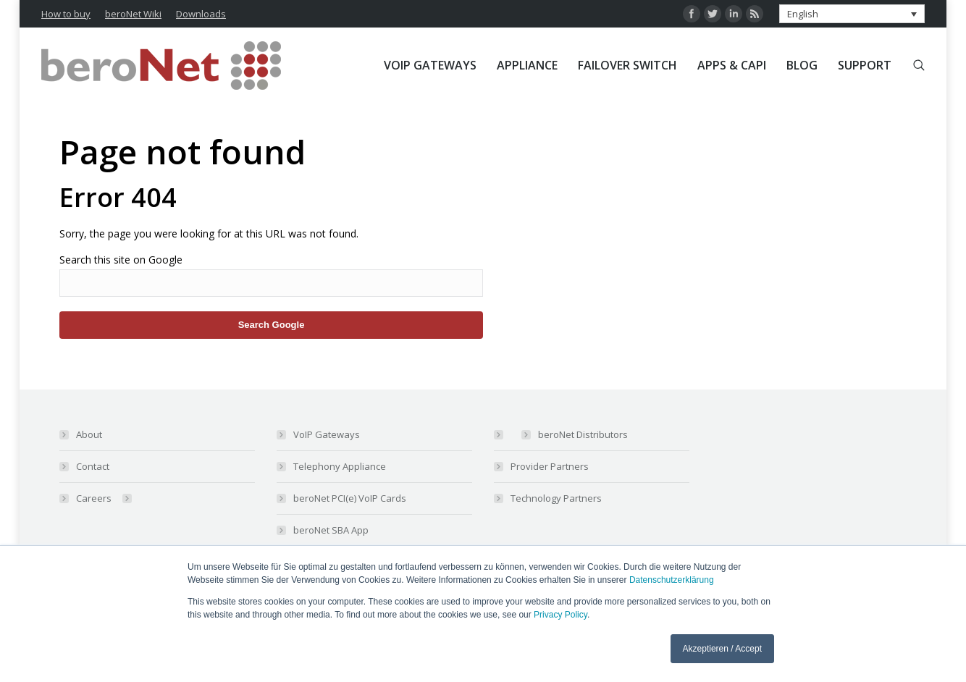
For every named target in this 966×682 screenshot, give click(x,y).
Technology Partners (556, 498)
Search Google (271, 324)
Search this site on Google (120, 259)
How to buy (66, 13)
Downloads (201, 13)
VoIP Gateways (326, 434)
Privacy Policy (560, 615)
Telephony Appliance (339, 466)
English (802, 13)
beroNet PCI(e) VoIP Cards (349, 498)
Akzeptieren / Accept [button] (722, 649)
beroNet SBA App (331, 529)
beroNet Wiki (133, 13)
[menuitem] (430, 65)
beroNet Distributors (583, 434)
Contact (92, 466)
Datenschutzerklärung (671, 580)
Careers (94, 498)
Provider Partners (550, 466)
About (89, 434)
